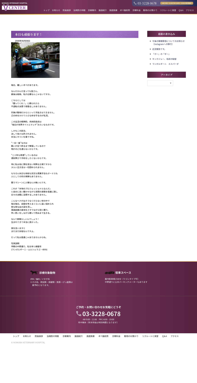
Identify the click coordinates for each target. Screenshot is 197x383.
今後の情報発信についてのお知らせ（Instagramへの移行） (168, 78)
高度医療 (113, 10)
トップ (46, 10)
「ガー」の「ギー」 (161, 89)
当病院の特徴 (79, 10)
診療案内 (92, 10)
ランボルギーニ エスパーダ (165, 99)
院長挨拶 (67, 10)
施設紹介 (103, 10)
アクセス (190, 10)
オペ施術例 (125, 10)
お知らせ (56, 10)
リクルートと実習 (168, 10)
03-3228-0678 (145, 3)
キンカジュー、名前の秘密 (164, 94)
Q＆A (181, 10)
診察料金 (137, 10)
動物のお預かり (150, 10)
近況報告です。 (159, 84)
